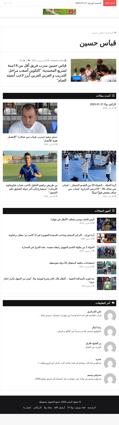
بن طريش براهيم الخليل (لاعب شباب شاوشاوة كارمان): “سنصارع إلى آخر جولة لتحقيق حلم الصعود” (30, 193)
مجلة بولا (48, 418)
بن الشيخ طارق (93, 354)
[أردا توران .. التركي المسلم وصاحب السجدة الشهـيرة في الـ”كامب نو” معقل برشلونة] (106, 249)
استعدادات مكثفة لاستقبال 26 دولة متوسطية (71, 274)
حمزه (98, 370)
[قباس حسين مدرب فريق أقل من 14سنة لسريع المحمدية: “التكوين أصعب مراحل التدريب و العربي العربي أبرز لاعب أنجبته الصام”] (93, 70)
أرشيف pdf (59, 418)
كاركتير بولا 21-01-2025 (98, 105)
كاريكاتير (37, 418)
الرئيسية (111, 32)
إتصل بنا (27, 418)
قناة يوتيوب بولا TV (76, 418)
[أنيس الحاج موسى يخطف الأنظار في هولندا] (106, 235)
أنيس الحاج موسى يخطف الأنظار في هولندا (72, 230)
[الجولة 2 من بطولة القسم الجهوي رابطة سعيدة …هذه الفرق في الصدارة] (106, 263)
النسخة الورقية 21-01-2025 (88, 3)
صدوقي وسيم (94, 386)
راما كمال (96, 338)
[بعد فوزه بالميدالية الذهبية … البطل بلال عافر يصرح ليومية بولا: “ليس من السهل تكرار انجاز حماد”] (106, 294)
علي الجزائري (94, 322)
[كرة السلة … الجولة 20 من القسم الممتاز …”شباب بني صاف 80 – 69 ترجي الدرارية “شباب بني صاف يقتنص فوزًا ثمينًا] (89, 168)
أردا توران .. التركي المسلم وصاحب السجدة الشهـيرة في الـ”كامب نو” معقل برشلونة (51, 246)
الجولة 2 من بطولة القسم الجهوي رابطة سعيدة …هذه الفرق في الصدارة (58, 258)
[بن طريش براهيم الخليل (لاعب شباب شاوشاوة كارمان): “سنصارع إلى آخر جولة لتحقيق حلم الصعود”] (30, 168)
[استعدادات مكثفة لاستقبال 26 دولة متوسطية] (106, 278)
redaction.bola (57, 60)
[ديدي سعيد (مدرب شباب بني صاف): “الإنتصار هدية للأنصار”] (30, 118)
